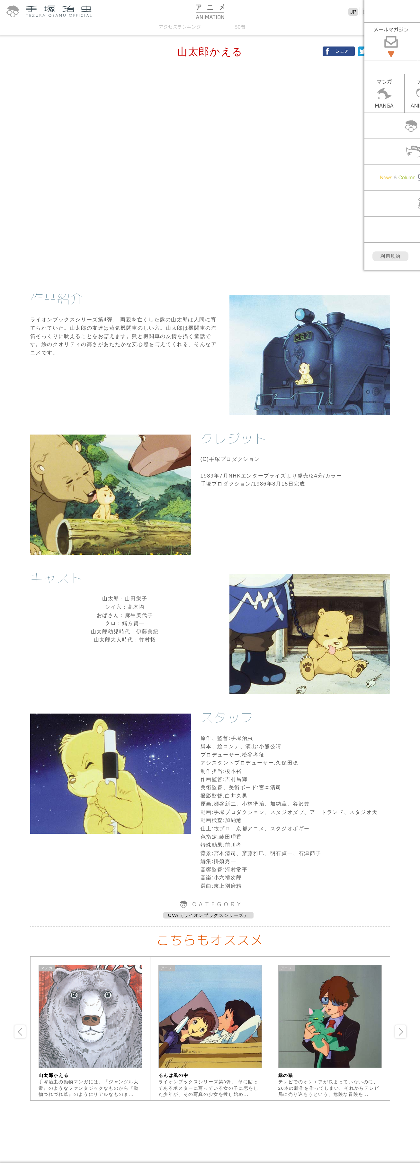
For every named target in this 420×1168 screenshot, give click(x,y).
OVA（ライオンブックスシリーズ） (208, 915)
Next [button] (400, 1031)
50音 (240, 27)
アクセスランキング (180, 27)
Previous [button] (20, 1031)
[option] (90, 1028)
